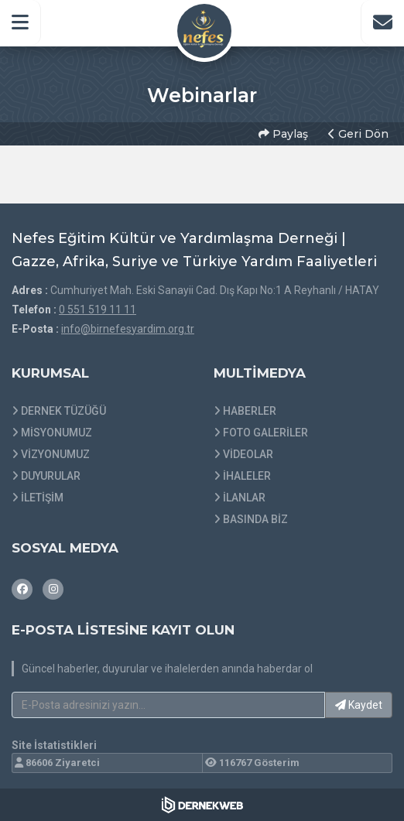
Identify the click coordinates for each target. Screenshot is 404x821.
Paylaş (283, 134)
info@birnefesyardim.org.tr (127, 329)
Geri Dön (358, 134)
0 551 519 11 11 (97, 309)
